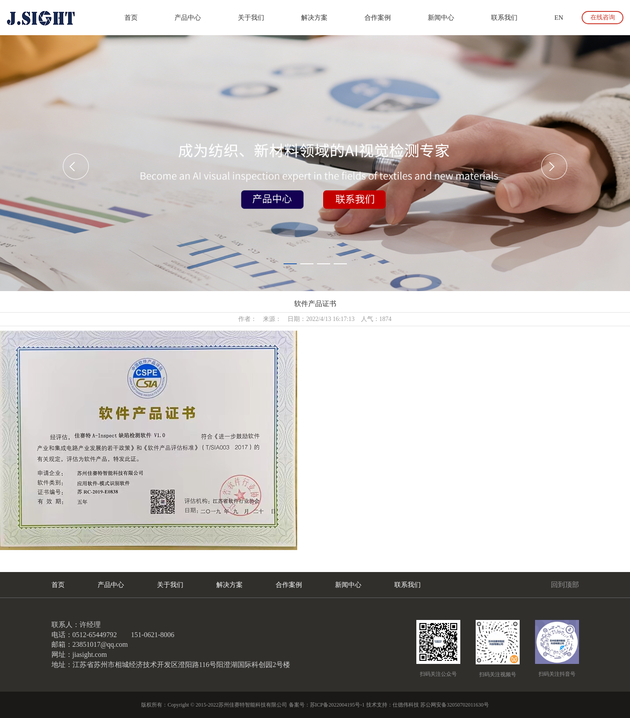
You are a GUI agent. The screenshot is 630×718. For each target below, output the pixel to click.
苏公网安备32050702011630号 (454, 705)
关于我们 (251, 17)
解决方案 (314, 17)
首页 (131, 17)
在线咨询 (602, 17)
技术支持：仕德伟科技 (392, 705)
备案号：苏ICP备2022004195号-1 (327, 705)
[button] (76, 166)
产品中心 (188, 17)
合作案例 (377, 17)
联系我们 (504, 17)
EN (558, 17)
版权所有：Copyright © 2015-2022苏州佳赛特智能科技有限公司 (214, 705)
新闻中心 (441, 17)
